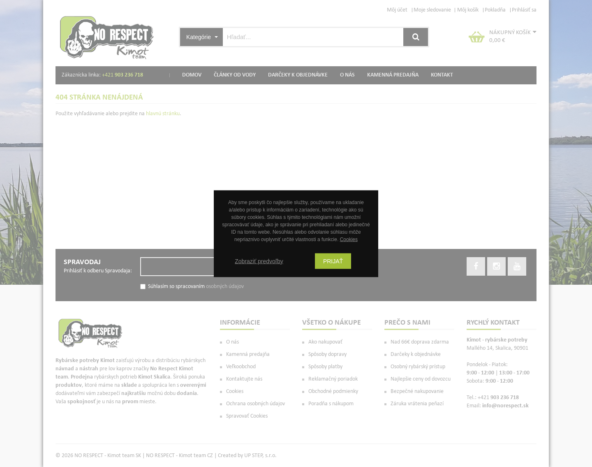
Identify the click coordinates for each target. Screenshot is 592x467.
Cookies (349, 239)
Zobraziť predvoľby (259, 261)
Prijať (333, 261)
